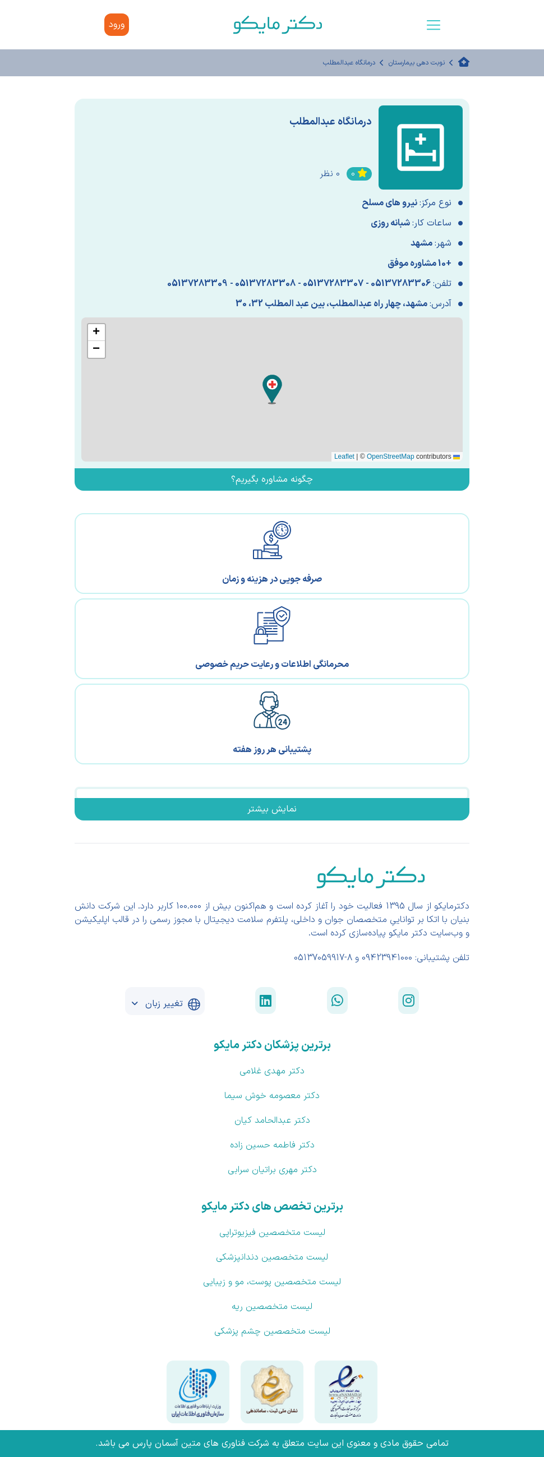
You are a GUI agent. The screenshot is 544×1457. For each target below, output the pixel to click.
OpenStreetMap (390, 456)
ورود (117, 24)
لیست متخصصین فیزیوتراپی (272, 1232)
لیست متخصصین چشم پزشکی (272, 1331)
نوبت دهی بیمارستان (417, 62)
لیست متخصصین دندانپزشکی (272, 1257)
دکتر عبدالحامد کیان (272, 1120)
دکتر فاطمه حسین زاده (272, 1145)
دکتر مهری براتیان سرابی (272, 1170)
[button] (272, 389)
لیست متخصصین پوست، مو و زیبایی (272, 1282)
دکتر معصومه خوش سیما (272, 1096)
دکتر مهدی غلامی (272, 1071)
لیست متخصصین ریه (272, 1306)
